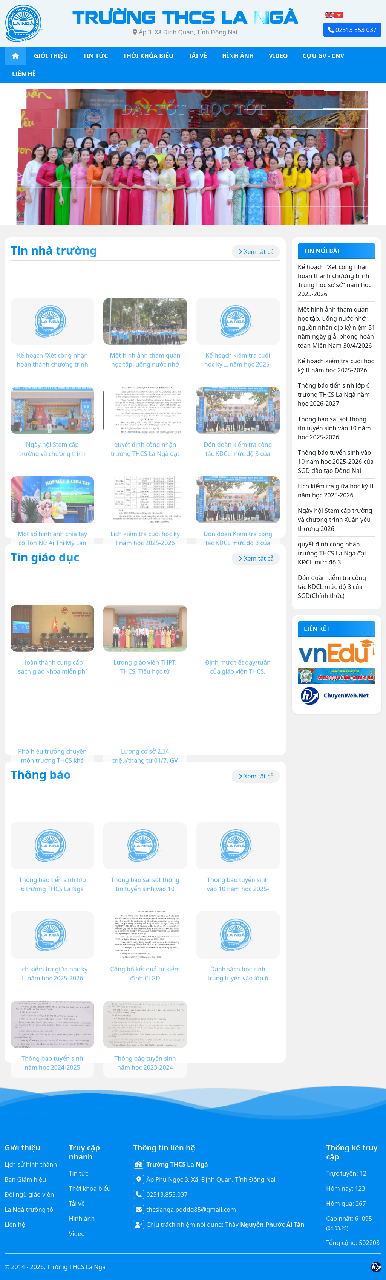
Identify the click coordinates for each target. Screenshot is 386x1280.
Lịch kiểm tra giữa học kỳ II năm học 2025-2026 (336, 490)
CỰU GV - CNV (323, 56)
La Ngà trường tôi (30, 1209)
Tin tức (78, 1173)
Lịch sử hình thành (31, 1164)
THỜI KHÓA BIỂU (148, 56)
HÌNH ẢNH (238, 56)
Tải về (77, 1203)
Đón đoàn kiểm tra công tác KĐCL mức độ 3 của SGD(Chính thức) (332, 586)
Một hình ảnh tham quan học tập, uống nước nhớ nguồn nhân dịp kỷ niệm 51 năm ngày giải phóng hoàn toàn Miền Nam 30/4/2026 (336, 327)
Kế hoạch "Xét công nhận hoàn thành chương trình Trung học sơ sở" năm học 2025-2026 (334, 280)
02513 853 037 (352, 30)
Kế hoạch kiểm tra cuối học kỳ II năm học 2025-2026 (336, 365)
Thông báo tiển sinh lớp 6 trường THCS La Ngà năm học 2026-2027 (334, 394)
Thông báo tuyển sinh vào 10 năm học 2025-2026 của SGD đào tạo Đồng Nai (336, 461)
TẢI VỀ (197, 56)
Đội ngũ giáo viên (29, 1194)
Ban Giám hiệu (25, 1179)
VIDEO (278, 56)
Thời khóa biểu (90, 1188)
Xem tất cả (256, 252)
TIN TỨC (95, 56)
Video (77, 1234)
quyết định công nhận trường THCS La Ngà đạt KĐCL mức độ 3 (332, 553)
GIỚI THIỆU (51, 56)
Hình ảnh (82, 1218)
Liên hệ (15, 1224)
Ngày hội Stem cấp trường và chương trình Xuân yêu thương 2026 (335, 519)
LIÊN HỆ (24, 74)
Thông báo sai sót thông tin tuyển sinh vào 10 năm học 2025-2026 (334, 428)
